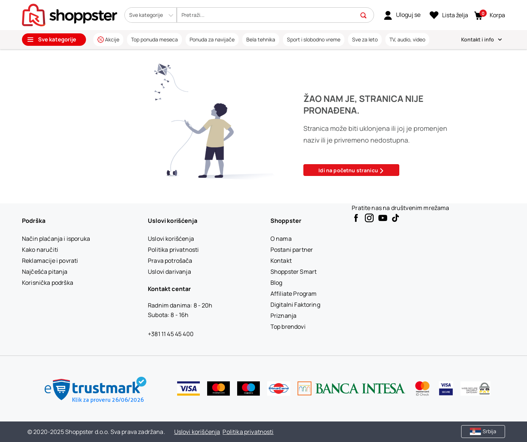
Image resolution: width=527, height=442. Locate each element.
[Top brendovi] (288, 327)
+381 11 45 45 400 (171, 334)
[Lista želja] (449, 15)
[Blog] (276, 283)
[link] (402, 15)
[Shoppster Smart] (293, 272)
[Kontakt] (281, 261)
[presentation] (263, 24)
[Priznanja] (283, 316)
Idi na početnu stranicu (351, 170)
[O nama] (281, 239)
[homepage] (69, 14)
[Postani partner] (291, 250)
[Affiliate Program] (293, 294)
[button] (150, 15)
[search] (271, 15)
